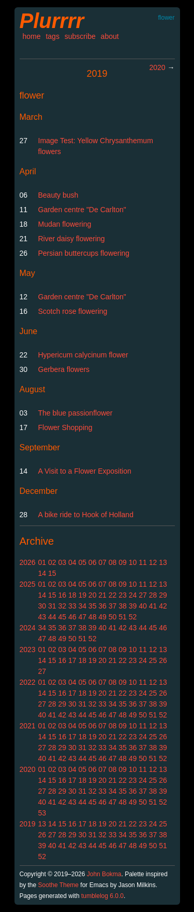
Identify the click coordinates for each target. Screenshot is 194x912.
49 (102, 617)
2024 (28, 628)
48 (92, 617)
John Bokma (104, 874)
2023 (28, 649)
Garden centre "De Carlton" (82, 209)
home (32, 36)
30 (42, 606)
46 (72, 617)
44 (52, 617)
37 (113, 606)
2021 (28, 726)
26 (163, 660)
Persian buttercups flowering (84, 253)
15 (52, 573)
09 (122, 562)
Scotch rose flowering (73, 311)
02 (52, 562)
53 (42, 813)
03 (62, 562)
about (110, 36)
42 (163, 606)
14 (42, 573)
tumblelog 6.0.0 (102, 896)
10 (133, 562)
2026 (28, 562)
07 (102, 562)
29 (163, 595)
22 (113, 595)
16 (62, 595)
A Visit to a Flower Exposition (84, 471)
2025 (28, 584)
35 (92, 606)
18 (72, 595)
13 (163, 562)
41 (153, 606)
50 (113, 617)
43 (42, 617)
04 (72, 562)
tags (52, 36)
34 (82, 606)
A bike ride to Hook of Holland (85, 514)
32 (62, 606)
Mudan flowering (65, 224)
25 (153, 660)
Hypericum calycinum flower (83, 355)
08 (113, 562)
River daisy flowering (71, 238)
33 (72, 606)
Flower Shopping (65, 427)
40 (143, 606)
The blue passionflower (75, 413)
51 (122, 617)
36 (102, 606)
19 (82, 595)
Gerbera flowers (64, 369)
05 (82, 562)
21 (102, 595)
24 (133, 595)
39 (133, 606)
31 (52, 606)
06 (92, 562)
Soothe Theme (58, 885)
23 (122, 595)
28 (153, 595)
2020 (157, 67)
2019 (28, 824)
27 (143, 595)
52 (133, 617)
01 (42, 562)
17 (72, 660)
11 (143, 562)
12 (153, 562)
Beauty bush (58, 195)
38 (122, 606)
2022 (28, 682)
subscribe (80, 36)
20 (92, 595)
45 (62, 617)
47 (82, 617)
